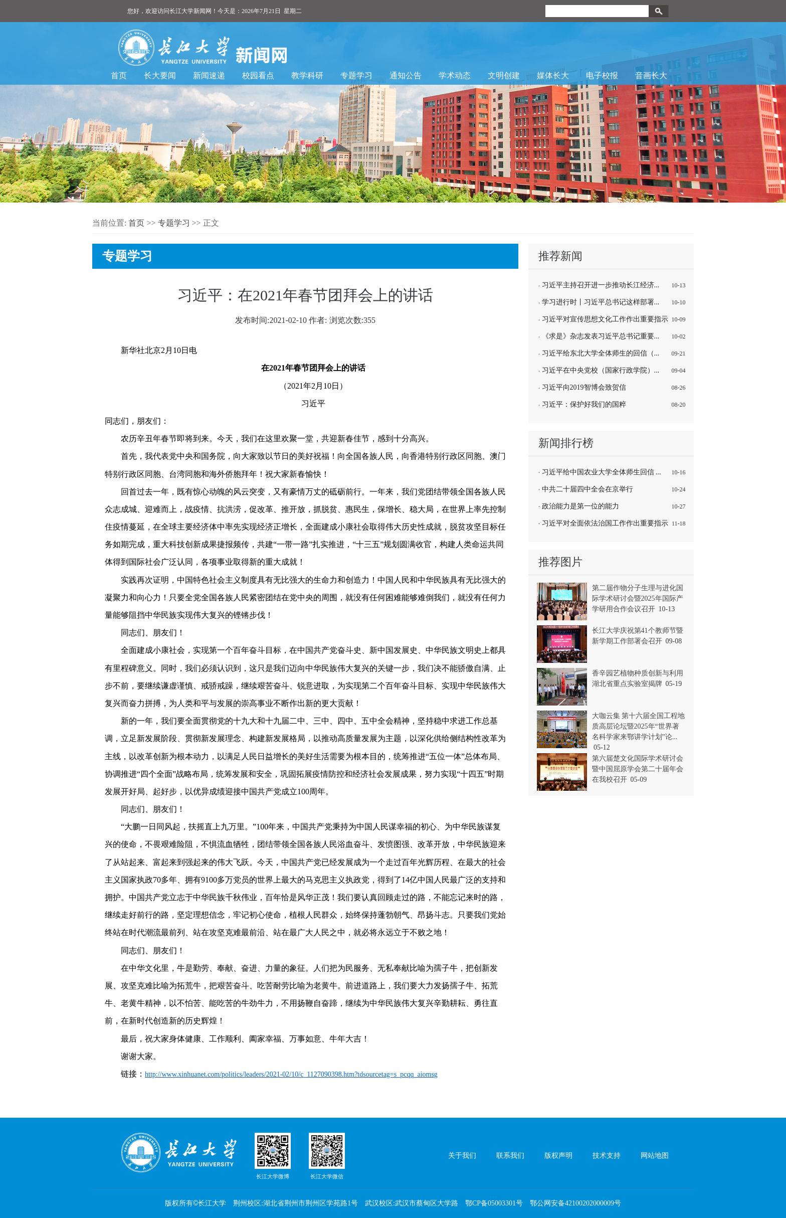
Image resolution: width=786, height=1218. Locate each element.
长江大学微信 (327, 1156)
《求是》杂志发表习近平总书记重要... (601, 336)
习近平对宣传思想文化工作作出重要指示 (605, 319)
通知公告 (405, 75)
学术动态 (455, 75)
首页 (119, 75)
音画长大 (651, 75)
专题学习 (356, 75)
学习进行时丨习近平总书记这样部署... (601, 302)
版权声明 (558, 1155)
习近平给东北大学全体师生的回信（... (601, 353)
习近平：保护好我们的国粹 (584, 404)
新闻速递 (209, 75)
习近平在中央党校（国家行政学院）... (601, 370)
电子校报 (602, 75)
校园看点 (258, 75)
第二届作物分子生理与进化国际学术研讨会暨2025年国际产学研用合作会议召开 (637, 598)
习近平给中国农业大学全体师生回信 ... (601, 472)
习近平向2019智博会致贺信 (584, 387)
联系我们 (510, 1155)
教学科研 (307, 75)
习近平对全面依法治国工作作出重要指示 (605, 523)
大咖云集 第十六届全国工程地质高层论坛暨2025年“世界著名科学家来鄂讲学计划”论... (638, 726)
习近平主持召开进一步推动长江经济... (601, 285)
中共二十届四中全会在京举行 (587, 489)
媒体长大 (553, 75)
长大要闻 (160, 75)
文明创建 (504, 75)
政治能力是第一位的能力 (580, 506)
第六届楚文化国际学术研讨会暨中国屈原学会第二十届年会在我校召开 (637, 769)
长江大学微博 (273, 1156)
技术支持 (607, 1155)
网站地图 (655, 1155)
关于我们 (462, 1155)
